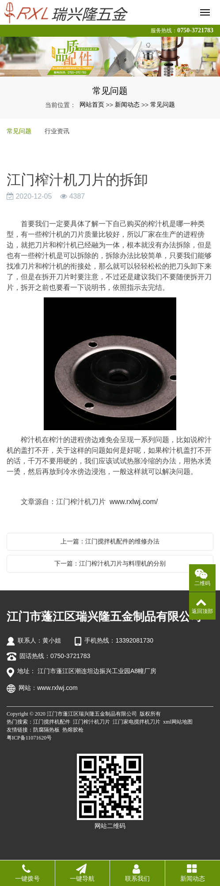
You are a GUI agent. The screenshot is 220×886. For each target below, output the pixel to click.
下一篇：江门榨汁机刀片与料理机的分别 (110, 563)
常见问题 (162, 104)
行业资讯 (57, 131)
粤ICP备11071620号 (29, 738)
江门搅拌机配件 (51, 722)
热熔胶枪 (72, 730)
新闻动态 (127, 104)
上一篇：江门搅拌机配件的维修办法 (110, 541)
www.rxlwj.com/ (134, 501)
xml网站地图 (178, 722)
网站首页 (92, 104)
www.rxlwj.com (57, 687)
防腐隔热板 (46, 730)
